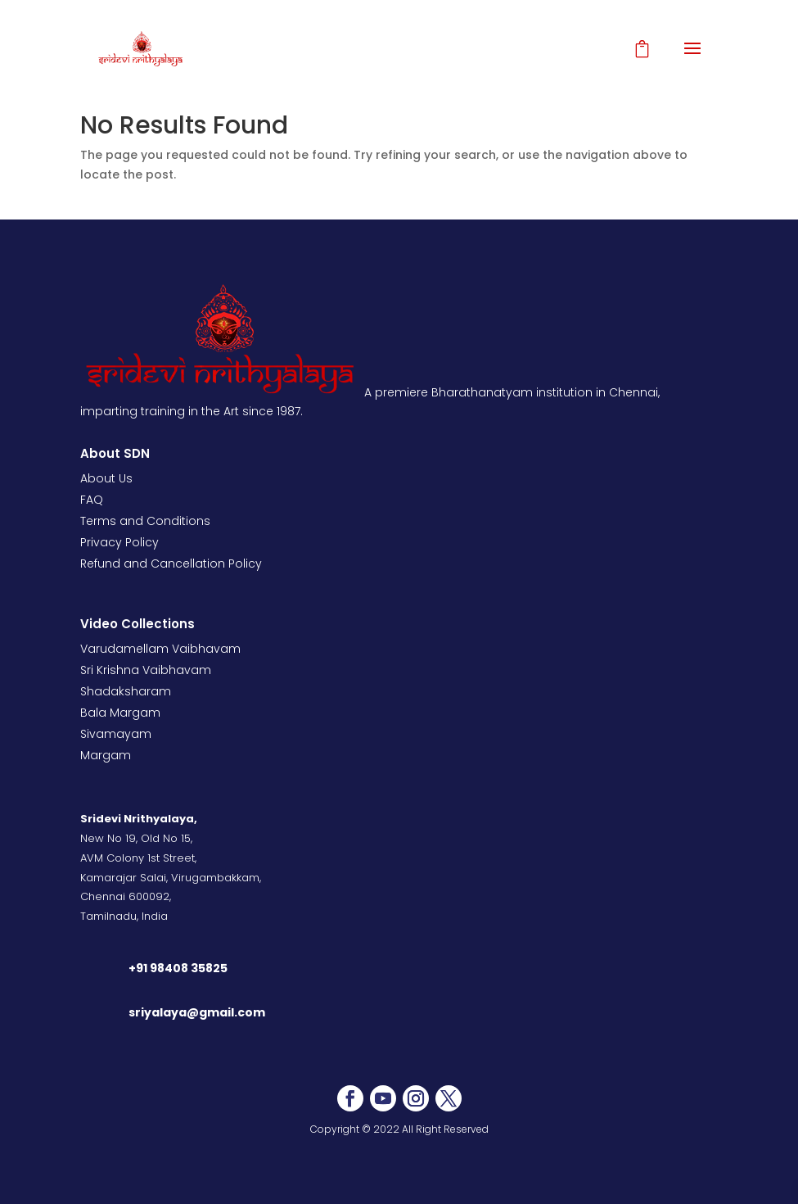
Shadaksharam (125, 691)
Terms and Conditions (145, 521)
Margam (105, 755)
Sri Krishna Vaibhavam (145, 670)
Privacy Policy (119, 542)
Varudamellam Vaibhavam (160, 648)
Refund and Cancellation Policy (171, 563)
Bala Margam (120, 712)
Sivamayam (115, 734)
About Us (106, 478)
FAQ (91, 499)
